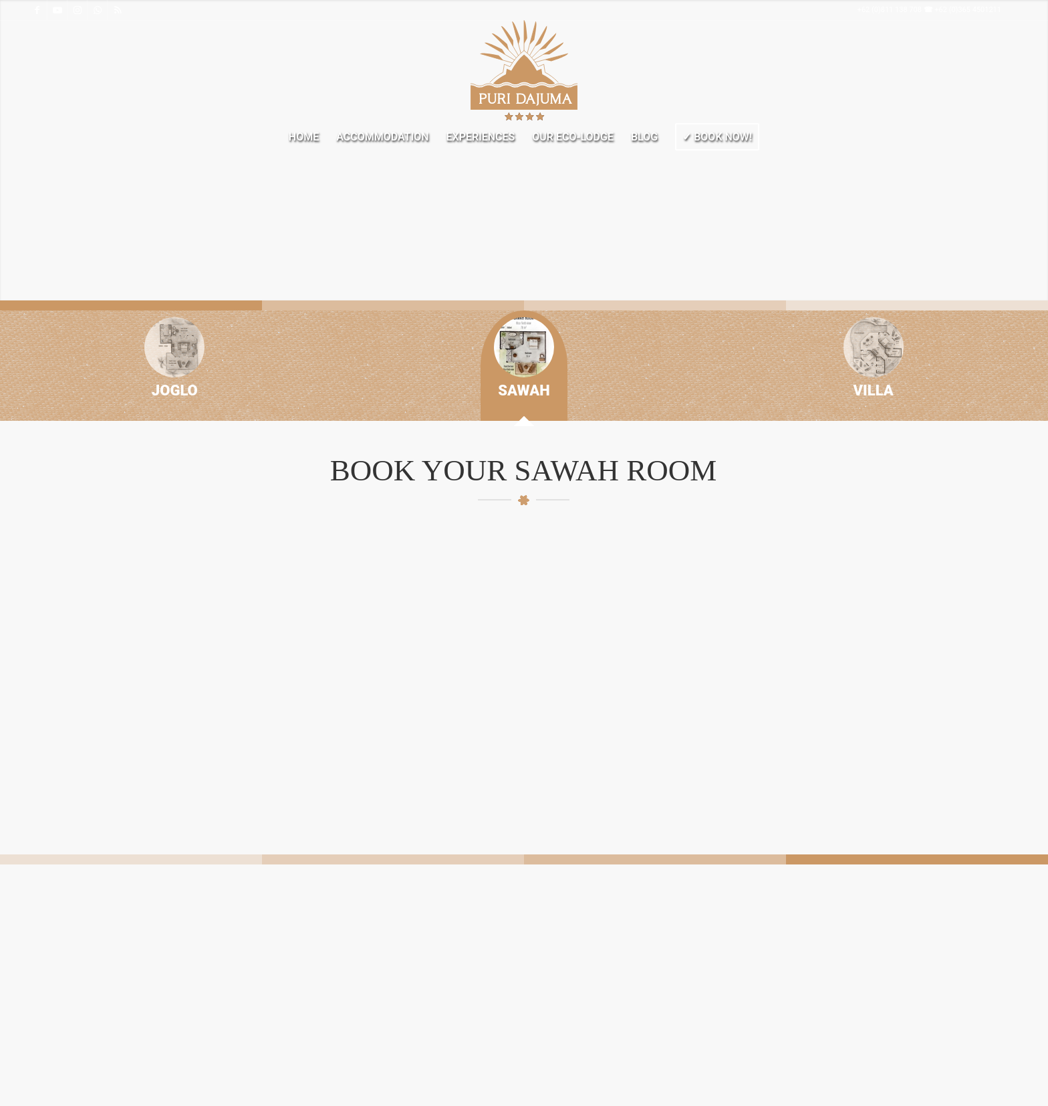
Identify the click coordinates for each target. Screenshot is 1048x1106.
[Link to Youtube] (57, 10)
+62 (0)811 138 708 (890, 9)
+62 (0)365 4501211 (967, 9)
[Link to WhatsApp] (97, 10)
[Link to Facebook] (37, 10)
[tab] (174, 365)
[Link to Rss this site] (118, 10)
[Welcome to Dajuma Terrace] (524, 70)
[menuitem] (304, 137)
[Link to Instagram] (77, 10)
